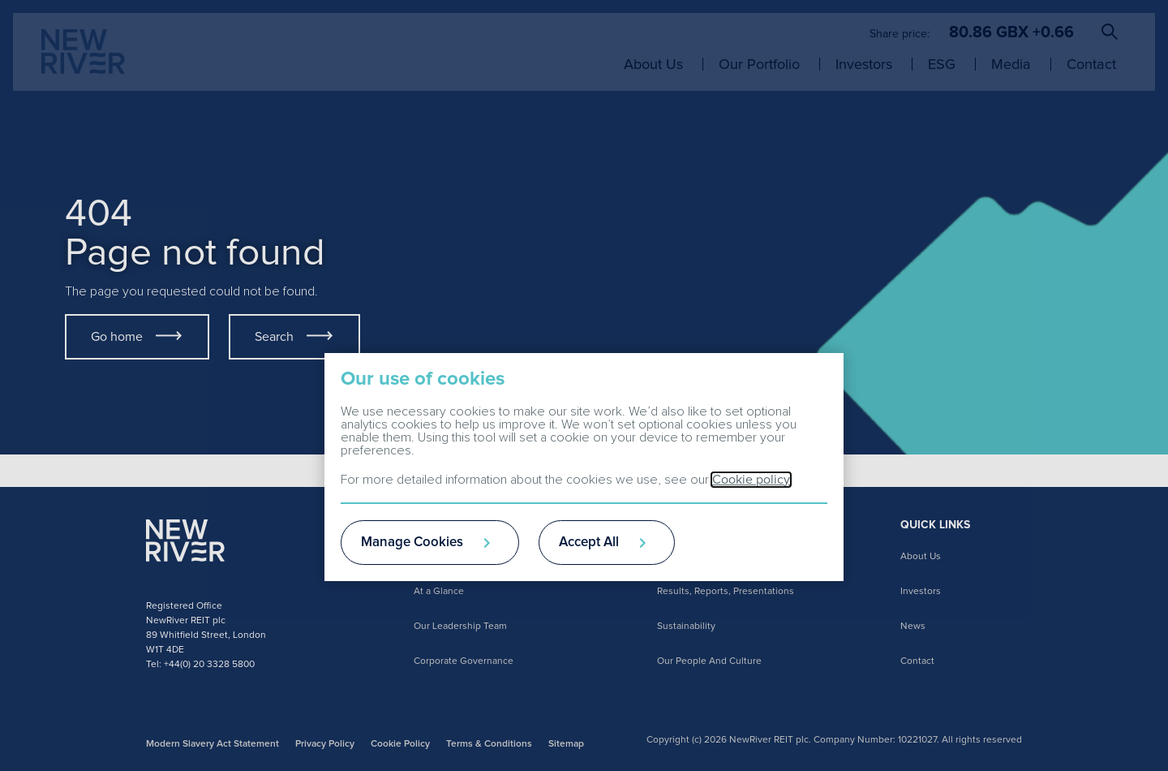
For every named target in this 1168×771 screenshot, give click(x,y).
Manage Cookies (412, 542)
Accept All (589, 542)
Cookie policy (751, 479)
